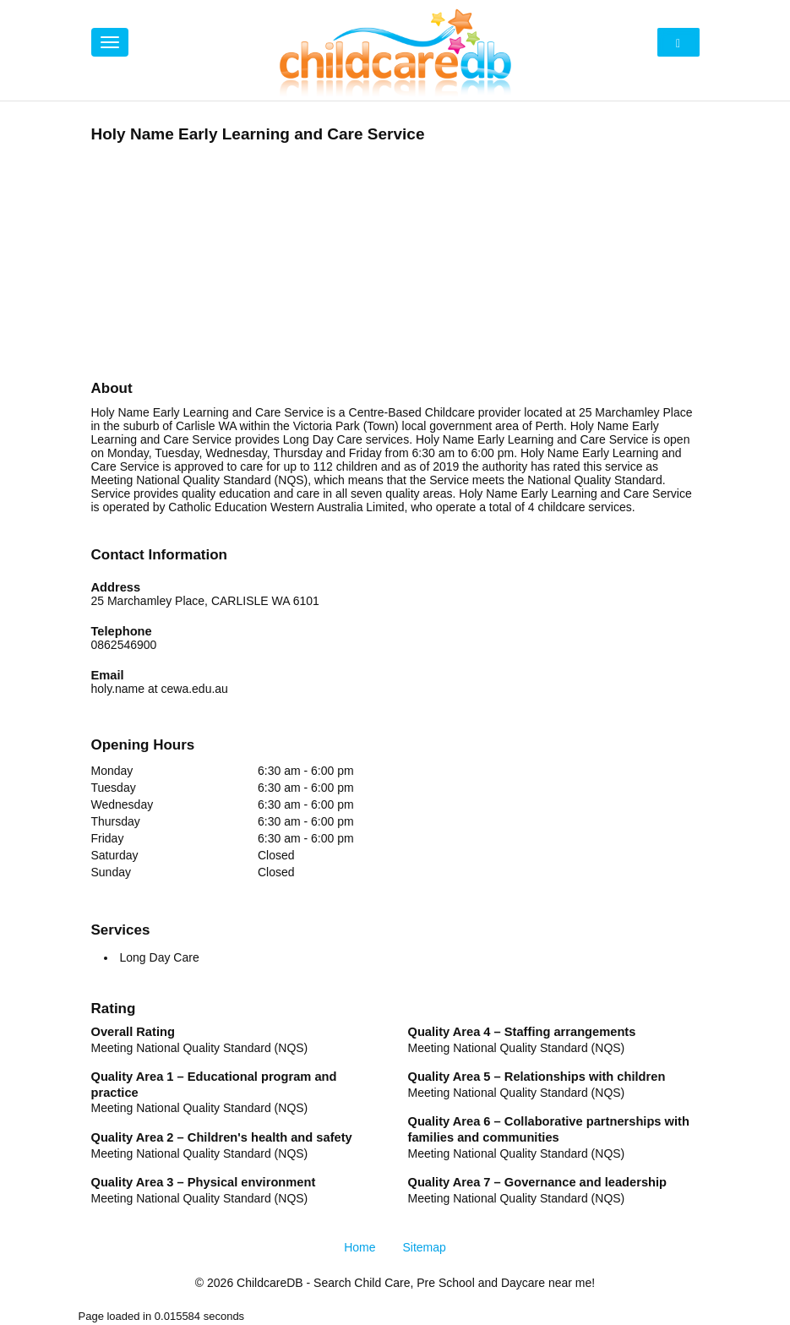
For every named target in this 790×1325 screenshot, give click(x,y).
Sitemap (424, 1247)
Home (359, 1247)
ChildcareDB (270, 1283)
